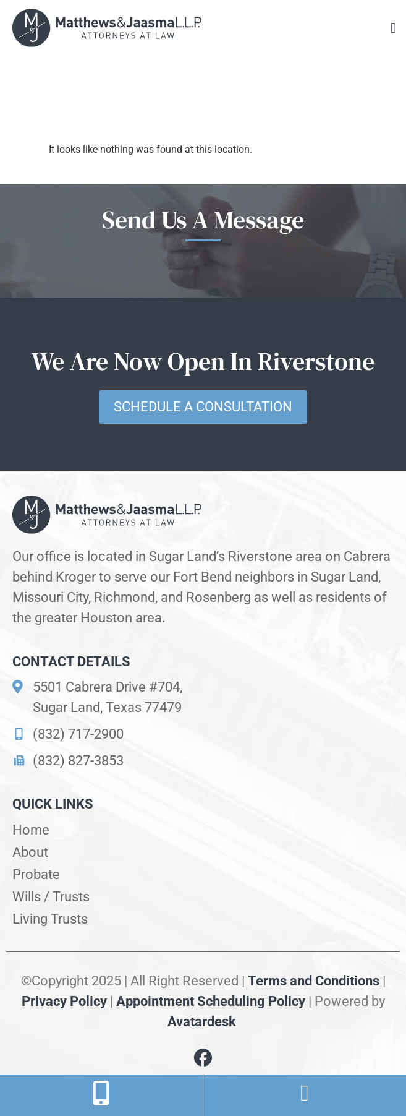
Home (30, 830)
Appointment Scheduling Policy (210, 1001)
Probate (36, 874)
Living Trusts (50, 919)
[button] (393, 28)
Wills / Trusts (51, 896)
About (30, 852)
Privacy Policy (64, 1001)
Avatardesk (203, 1021)
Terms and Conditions (313, 981)
